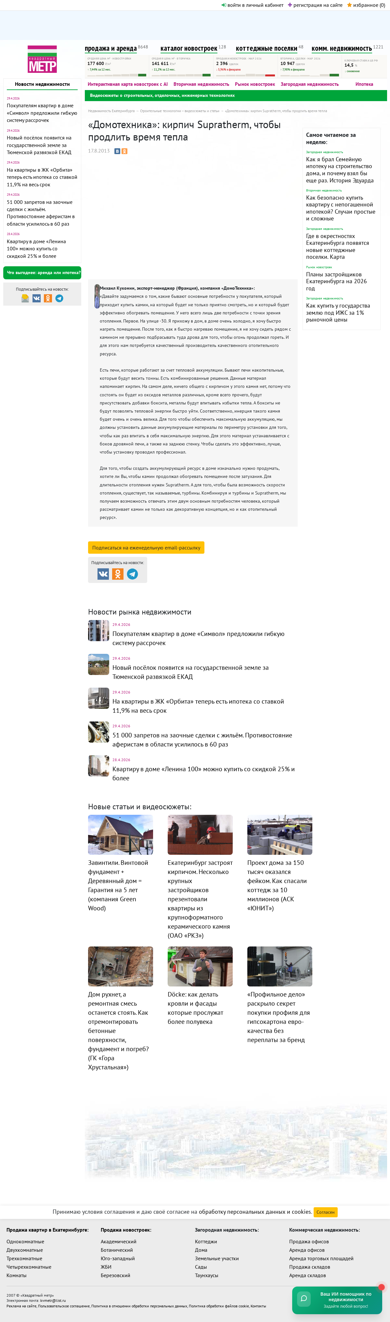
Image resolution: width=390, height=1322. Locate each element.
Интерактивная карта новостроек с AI (128, 84)
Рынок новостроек (255, 84)
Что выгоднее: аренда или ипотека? (44, 272)
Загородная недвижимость (310, 84)
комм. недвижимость (342, 48)
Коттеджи (206, 1241)
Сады (201, 1266)
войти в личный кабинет (252, 5)
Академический (118, 1241)
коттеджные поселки (266, 48)
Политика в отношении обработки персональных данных (139, 1305)
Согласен (326, 1212)
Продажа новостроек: (126, 1229)
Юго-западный (118, 1258)
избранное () (366, 5)
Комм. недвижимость (125, 596)
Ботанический (117, 1250)
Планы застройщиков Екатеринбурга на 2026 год (336, 281)
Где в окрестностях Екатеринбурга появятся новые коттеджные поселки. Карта (337, 246)
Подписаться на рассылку (146, 547)
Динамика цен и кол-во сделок (208, 596)
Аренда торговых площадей (321, 1258)
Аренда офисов (307, 1250)
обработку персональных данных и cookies (255, 1211)
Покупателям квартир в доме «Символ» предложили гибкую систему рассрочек (42, 112)
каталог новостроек (189, 48)
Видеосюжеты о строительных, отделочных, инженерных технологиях (162, 95)
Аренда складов (307, 1275)
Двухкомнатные (24, 1250)
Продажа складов (309, 1266)
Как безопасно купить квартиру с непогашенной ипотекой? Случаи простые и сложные (340, 208)
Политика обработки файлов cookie (219, 1305)
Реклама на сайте (21, 1305)
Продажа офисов (309, 1241)
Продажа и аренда (122, 588)
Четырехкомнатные (28, 1266)
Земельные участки (217, 1258)
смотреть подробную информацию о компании (155, 537)
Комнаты (16, 1275)
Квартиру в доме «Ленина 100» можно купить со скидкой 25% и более (36, 248)
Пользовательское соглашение (64, 1305)
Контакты (258, 1305)
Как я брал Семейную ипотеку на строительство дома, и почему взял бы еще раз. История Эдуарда (340, 169)
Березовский (115, 1275)
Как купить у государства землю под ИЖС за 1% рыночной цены (338, 312)
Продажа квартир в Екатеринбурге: (47, 1229)
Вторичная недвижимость (201, 84)
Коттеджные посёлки (263, 588)
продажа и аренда (111, 48)
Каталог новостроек (193, 588)
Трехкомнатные (24, 1258)
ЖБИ (106, 1266)
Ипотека (364, 84)
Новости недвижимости (42, 84)
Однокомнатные (25, 1241)
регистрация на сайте (315, 5)
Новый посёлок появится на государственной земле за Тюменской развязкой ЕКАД (39, 144)
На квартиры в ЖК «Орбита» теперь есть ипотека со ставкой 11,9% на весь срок (42, 177)
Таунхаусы (206, 1275)
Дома (201, 1250)
